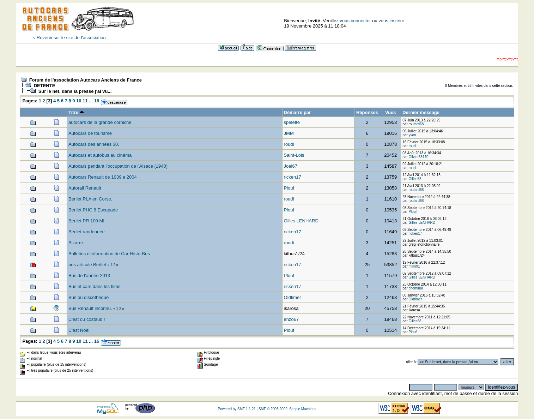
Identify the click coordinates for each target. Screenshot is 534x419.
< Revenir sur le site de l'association (68, 37)
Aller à (410, 362)
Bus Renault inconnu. (90, 308)
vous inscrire (391, 20)
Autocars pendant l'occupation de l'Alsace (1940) (118, 166)
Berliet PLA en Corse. (90, 199)
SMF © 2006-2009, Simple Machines (287, 409)
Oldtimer (292, 297)
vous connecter (355, 20)
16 (96, 100)
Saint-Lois (294, 155)
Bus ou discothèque (88, 297)
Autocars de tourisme (90, 133)
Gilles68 (414, 179)
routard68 (416, 124)
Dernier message (420, 112)
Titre (76, 112)
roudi (289, 144)
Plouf (289, 188)
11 (85, 100)
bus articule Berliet (88, 264)
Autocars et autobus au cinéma (100, 155)
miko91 (414, 266)
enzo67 (291, 319)
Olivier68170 (418, 157)
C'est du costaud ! (86, 319)
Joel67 (290, 166)
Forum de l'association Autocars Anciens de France (85, 80)
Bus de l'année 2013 (89, 275)
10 (78, 100)
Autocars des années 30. (93, 144)
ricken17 (292, 177)
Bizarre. (76, 242)
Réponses (367, 112)
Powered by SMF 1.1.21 (237, 409)
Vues (390, 112)
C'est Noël (79, 330)
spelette (292, 122)
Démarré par (297, 112)
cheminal (415, 288)
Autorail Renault (84, 188)
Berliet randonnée (86, 231)
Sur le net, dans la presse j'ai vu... (75, 91)
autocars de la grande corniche (100, 122)
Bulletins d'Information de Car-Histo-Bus (109, 253)
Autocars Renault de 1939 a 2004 (102, 177)
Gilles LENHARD (301, 220)
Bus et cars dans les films (94, 286)
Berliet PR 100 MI (86, 220)
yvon (412, 135)
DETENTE (44, 85)
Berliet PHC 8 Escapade (93, 210)
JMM (289, 133)
